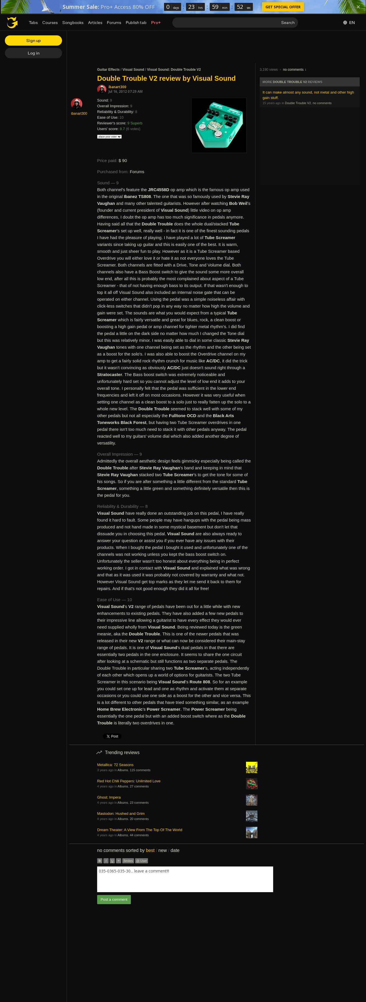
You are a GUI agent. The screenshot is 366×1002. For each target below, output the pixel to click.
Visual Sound (133, 70)
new (162, 850)
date (175, 850)
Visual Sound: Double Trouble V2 (174, 70)
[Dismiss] (358, 6)
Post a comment (114, 899)
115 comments (140, 770)
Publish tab (136, 22)
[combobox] (185, 879)
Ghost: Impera (109, 797)
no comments (293, 70)
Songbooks (72, 22)
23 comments (139, 802)
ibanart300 (117, 86)
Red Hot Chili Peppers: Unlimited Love (129, 781)
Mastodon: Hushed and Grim (121, 813)
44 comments (139, 835)
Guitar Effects (108, 70)
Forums (114, 22)
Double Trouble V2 (290, 82)
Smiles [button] (128, 860)
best (150, 850)
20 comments (139, 819)
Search (288, 22)
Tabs (33, 22)
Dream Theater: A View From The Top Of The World (139, 830)
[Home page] (12, 22)
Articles (95, 22)
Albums (123, 770)
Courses (50, 22)
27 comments (139, 786)
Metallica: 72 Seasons (115, 765)
